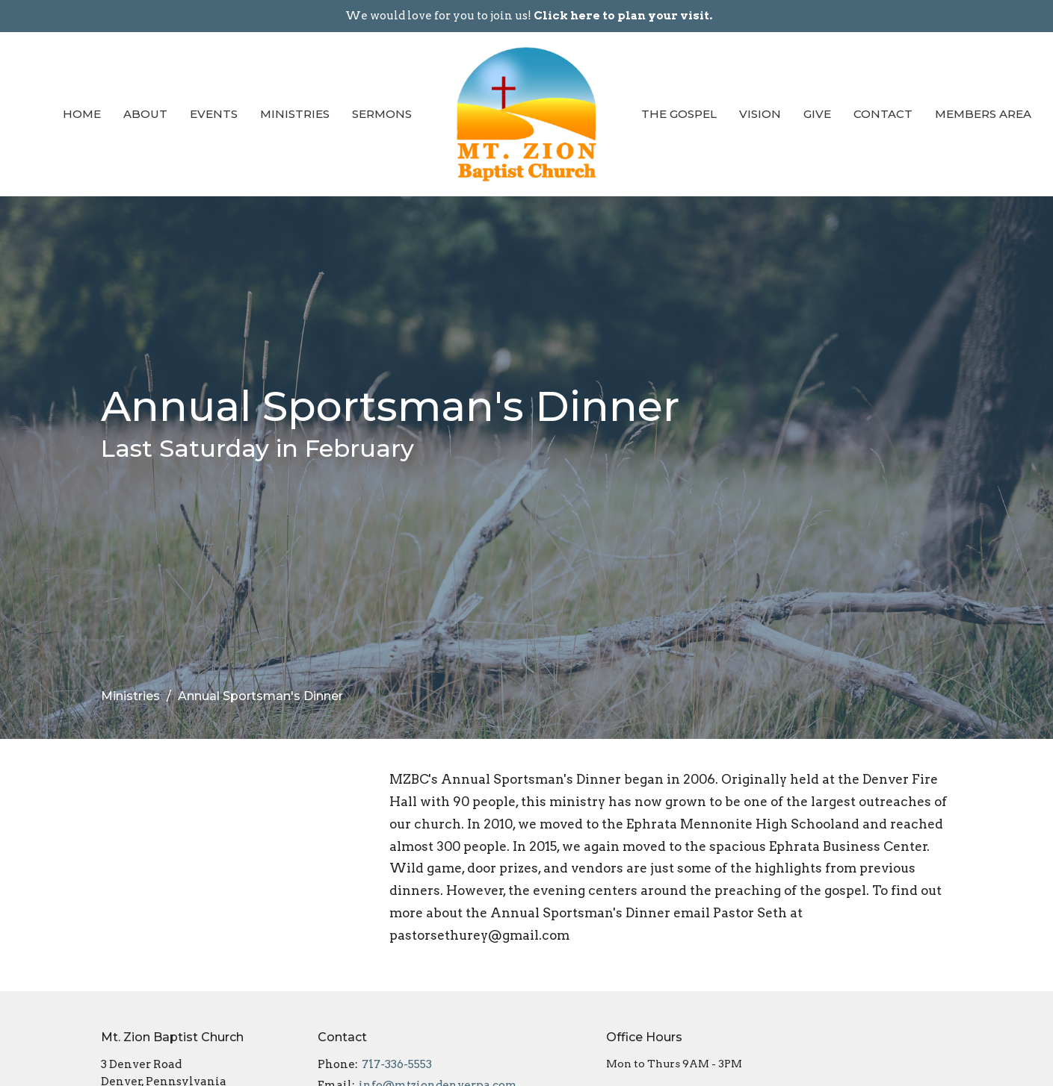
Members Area (983, 114)
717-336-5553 (397, 1064)
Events (214, 114)
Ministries (295, 114)
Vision (760, 114)
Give (817, 114)
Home (82, 114)
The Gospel (679, 114)
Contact (883, 114)
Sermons (382, 114)
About (145, 114)
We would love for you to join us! (528, 15)
